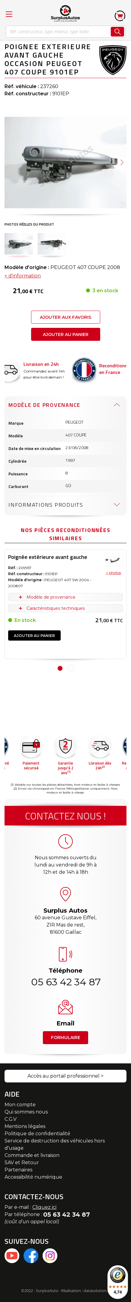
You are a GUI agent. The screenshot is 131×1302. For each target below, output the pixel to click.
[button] (121, 162)
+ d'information (23, 276)
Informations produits (45, 505)
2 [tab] (71, 668)
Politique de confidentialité (37, 1133)
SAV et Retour (22, 1162)
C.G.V (11, 1119)
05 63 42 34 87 (65, 982)
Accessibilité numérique (33, 1177)
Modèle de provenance (44, 405)
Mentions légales (25, 1126)
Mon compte (20, 1104)
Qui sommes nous (26, 1112)
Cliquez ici (44, 1207)
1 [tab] (60, 668)
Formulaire (65, 1037)
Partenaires (18, 1170)
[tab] (65, 404)
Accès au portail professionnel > (65, 1076)
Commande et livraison (32, 1155)
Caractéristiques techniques (56, 608)
